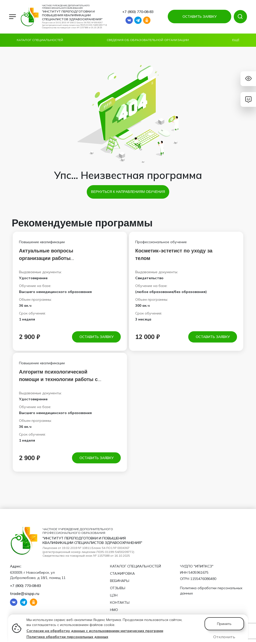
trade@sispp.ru (24, 593)
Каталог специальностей (40, 40)
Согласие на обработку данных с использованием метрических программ (94, 630)
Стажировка (122, 573)
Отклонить (224, 636)
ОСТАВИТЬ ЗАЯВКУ (199, 16)
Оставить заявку (97, 337)
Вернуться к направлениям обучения (127, 191)
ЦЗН (114, 595)
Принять (224, 623)
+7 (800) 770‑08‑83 (137, 12)
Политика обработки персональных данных (67, 636)
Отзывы (117, 588)
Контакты (120, 602)
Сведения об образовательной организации (148, 40)
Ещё (235, 40)
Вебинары (119, 580)
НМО (114, 609)
